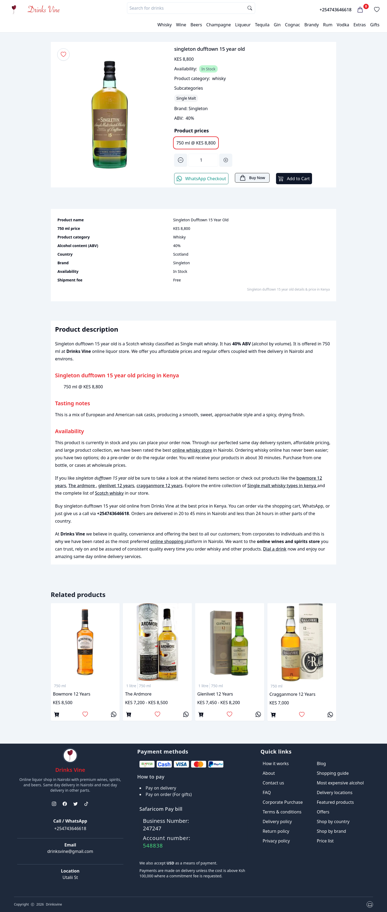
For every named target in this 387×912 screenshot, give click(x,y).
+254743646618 (336, 10)
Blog (321, 763)
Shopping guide (333, 773)
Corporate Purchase (283, 802)
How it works (276, 763)
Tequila (262, 25)
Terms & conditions (282, 812)
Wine (181, 25)
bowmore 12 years (71, 694)
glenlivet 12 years (116, 485)
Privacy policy (276, 841)
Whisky (164, 25)
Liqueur (243, 25)
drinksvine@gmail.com (70, 851)
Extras (359, 25)
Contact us (273, 783)
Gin (277, 25)
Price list (325, 841)
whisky (219, 78)
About (269, 773)
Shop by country (333, 821)
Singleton (198, 108)
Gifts (374, 25)
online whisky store (192, 450)
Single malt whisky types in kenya (282, 485)
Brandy (311, 25)
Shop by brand (331, 831)
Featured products (335, 802)
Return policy (276, 831)
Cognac (292, 25)
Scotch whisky (109, 493)
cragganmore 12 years (159, 485)
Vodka (343, 25)
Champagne (218, 25)
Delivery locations (335, 792)
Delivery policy (277, 821)
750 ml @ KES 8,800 (196, 143)
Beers (196, 25)
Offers (323, 812)
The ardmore (82, 485)
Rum (327, 25)
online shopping (167, 541)
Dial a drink (274, 549)
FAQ (267, 792)
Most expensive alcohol (340, 783)
